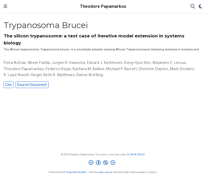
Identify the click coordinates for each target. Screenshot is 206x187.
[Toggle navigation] (5, 6)
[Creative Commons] (103, 163)
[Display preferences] (200, 7)
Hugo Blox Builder (76, 172)
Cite (8, 85)
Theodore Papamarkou (103, 6)
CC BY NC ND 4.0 (136, 154)
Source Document (32, 85)
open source (105, 172)
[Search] (192, 7)
